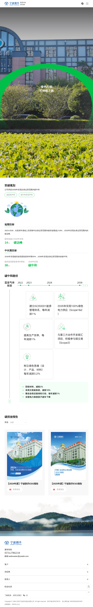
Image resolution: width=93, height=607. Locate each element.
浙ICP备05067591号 (53, 601)
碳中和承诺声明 (27, 195)
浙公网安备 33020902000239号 (72, 601)
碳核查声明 (11, 195)
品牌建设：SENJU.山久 (12, 604)
